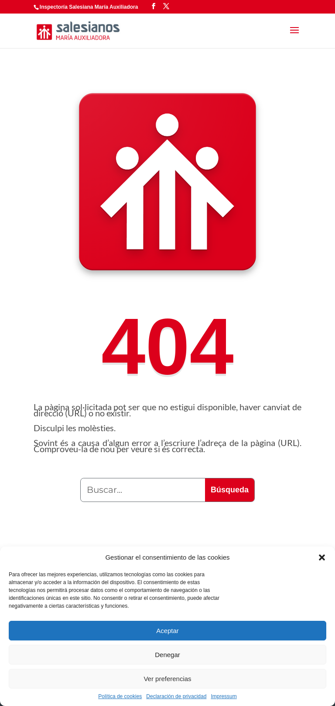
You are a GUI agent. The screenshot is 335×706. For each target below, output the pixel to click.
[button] (322, 557)
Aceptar (167, 630)
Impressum (223, 696)
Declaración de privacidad (176, 696)
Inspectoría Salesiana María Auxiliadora (89, 7)
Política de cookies (120, 696)
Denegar (167, 654)
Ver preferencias (167, 678)
